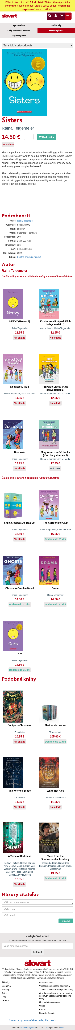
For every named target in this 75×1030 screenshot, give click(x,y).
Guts (19, 653)
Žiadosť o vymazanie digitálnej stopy (56, 989)
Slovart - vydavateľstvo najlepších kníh (32, 1020)
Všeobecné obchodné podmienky (54, 986)
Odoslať (66, 921)
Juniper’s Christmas (19, 725)
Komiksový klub (19, 386)
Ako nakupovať (46, 982)
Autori (4, 993)
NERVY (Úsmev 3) (19, 321)
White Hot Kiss (55, 790)
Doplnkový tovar (19, 35)
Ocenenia (6, 986)
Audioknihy (56, 25)
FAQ (4, 997)
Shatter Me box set (55, 725)
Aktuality (6, 982)
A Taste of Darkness (19, 856)
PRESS (5, 1000)
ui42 (62, 1027)
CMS (46, 1027)
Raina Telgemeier (18, 128)
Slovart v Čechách (47, 1013)
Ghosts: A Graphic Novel (19, 588)
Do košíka (46, 137)
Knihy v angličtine (56, 30)
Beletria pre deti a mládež (29, 257)
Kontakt (42, 1009)
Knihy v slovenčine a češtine (18, 30)
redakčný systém (28, 1027)
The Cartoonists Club (55, 522)
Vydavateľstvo (19, 25)
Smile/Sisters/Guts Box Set (19, 522)
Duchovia (19, 452)
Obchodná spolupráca (49, 1002)
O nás (42, 1006)
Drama (55, 588)
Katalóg (5, 989)
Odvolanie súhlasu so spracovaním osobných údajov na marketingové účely (55, 996)
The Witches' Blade (20, 790)
